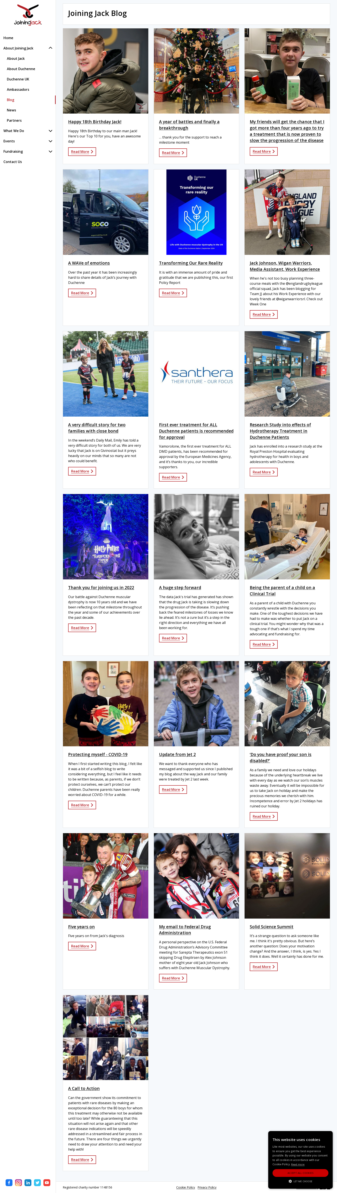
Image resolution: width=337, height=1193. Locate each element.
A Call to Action (84, 1088)
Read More (82, 151)
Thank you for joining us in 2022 (101, 587)
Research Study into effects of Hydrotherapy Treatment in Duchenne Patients (280, 431)
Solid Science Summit (271, 927)
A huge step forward (180, 587)
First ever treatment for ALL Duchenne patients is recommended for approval (196, 431)
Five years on (81, 927)
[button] (300, 1181)
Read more (298, 1164)
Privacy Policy (207, 1187)
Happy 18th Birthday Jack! (94, 122)
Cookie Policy (185, 1187)
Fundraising (27, 151)
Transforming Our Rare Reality (191, 263)
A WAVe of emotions (89, 263)
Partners (14, 120)
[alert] (300, 1160)
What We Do (27, 130)
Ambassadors (18, 89)
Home (8, 37)
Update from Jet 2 (177, 754)
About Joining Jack (27, 48)
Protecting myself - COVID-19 (97, 754)
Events (27, 141)
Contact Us (12, 161)
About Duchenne (21, 68)
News (11, 110)
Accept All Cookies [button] (300, 1173)
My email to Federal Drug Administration (185, 930)
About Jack (16, 58)
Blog (10, 99)
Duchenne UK (18, 79)
